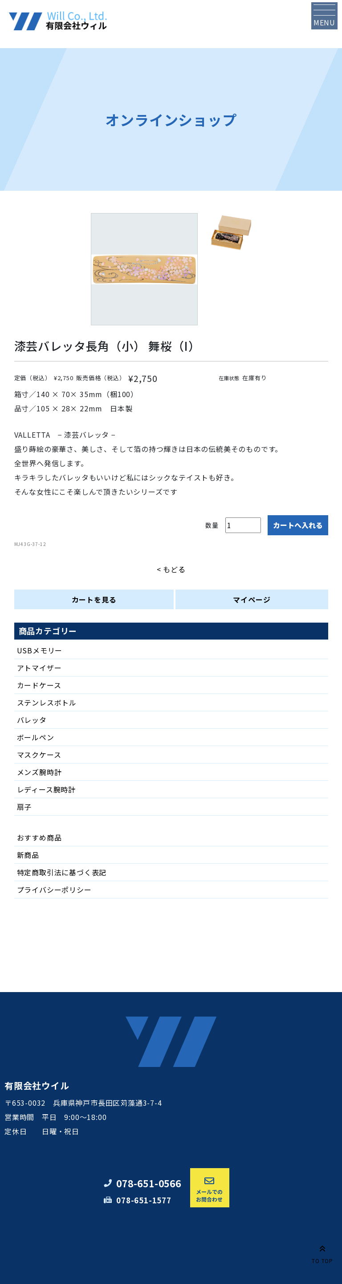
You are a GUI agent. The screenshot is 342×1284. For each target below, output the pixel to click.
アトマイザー (39, 667)
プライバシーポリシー (54, 889)
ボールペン (35, 737)
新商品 (28, 854)
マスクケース (39, 754)
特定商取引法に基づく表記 (62, 872)
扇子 (24, 806)
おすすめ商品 (39, 837)
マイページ (251, 599)
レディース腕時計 (46, 789)
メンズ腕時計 (39, 772)
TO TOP (322, 1252)
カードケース (39, 685)
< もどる (171, 569)
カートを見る (94, 599)
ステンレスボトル (47, 702)
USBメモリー (40, 650)
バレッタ (32, 719)
